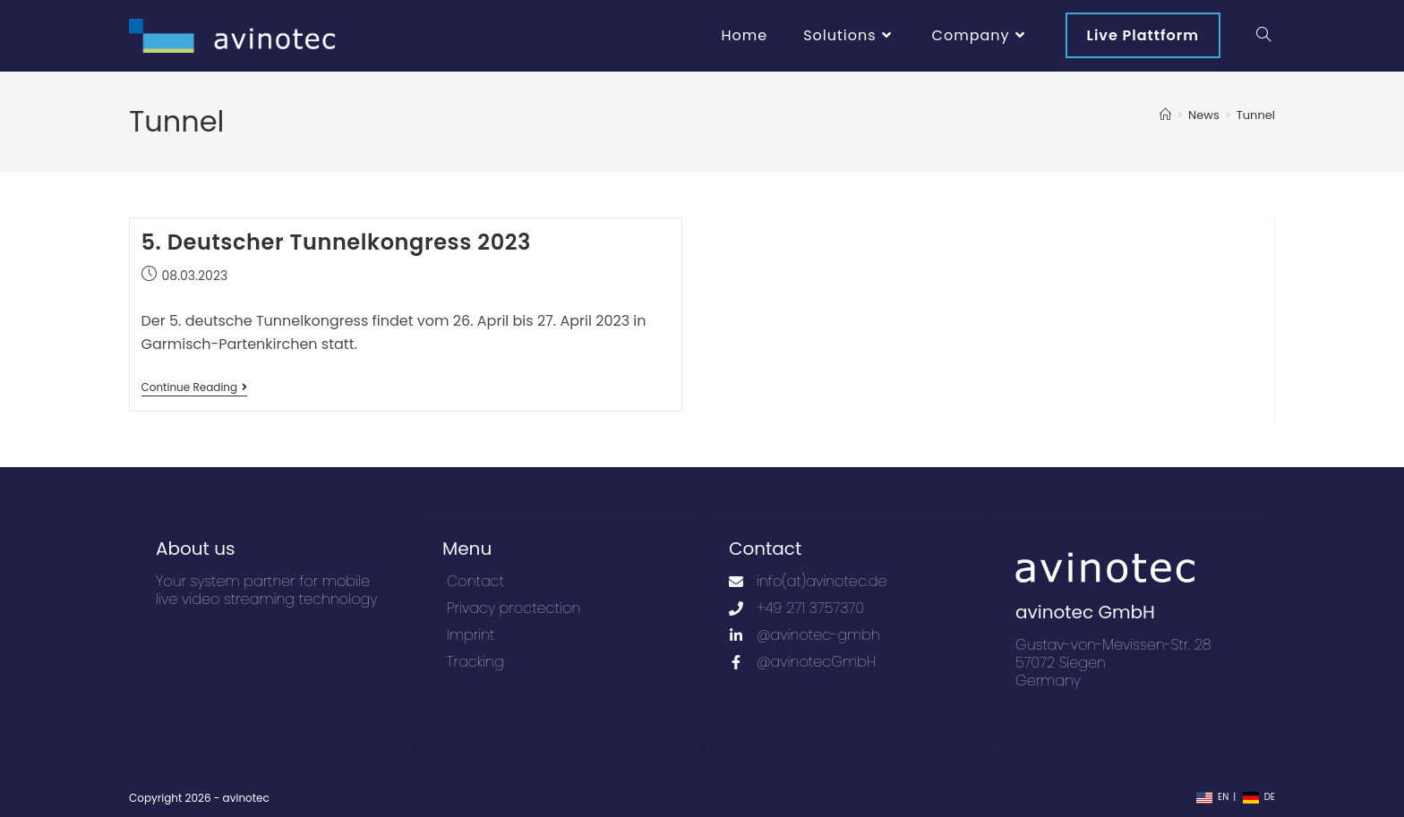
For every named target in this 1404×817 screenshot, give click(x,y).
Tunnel (1256, 114)
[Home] (1165, 114)
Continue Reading (194, 388)
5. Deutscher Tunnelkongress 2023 (336, 242)
